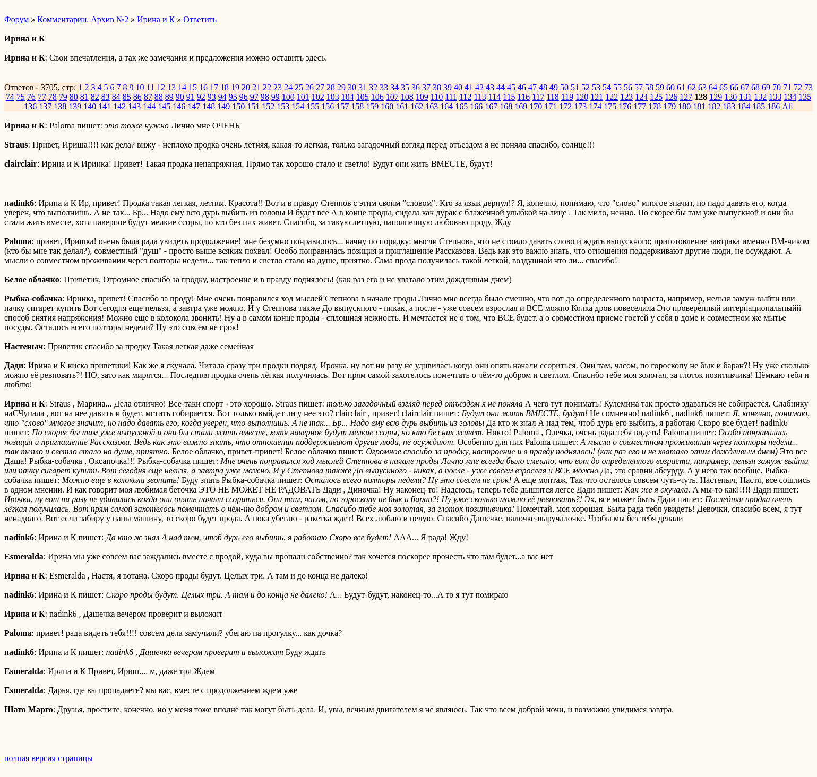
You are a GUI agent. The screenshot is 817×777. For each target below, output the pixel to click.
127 (686, 96)
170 (535, 106)
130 (730, 96)
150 (238, 106)
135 (804, 96)
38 (437, 87)
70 (776, 87)
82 (95, 96)
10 (140, 87)
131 (745, 96)
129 (715, 96)
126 (671, 96)
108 (407, 96)
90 (180, 96)
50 (564, 87)
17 (214, 87)
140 (89, 106)
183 (729, 106)
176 (624, 106)
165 (461, 106)
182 (714, 106)
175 (610, 106)
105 (362, 96)
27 (320, 87)
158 (357, 106)
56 (628, 87)
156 (327, 106)
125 (656, 96)
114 (494, 96)
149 (223, 106)
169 (520, 106)
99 (275, 96)
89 (169, 96)
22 (267, 87)
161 (401, 106)
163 (431, 106)
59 (660, 87)
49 (553, 87)
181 (699, 106)
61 (681, 87)
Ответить (200, 19)
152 (268, 106)
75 (20, 96)
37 (426, 87)
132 (760, 96)
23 (277, 87)
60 (670, 87)
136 (30, 106)
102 (318, 96)
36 (415, 87)
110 (437, 96)
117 (538, 96)
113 (480, 96)
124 (641, 96)
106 (377, 96)
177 (639, 106)
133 (775, 96)
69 (766, 87)
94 (222, 96)
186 (773, 106)
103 (332, 96)
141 (104, 106)
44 (500, 87)
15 (192, 87)
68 (755, 87)
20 (246, 87)
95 (233, 96)
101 (303, 96)
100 (288, 96)
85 (127, 96)
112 (465, 96)
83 (105, 96)
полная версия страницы (48, 758)
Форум (16, 19)
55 (617, 87)
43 (490, 87)
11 (150, 87)
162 (416, 106)
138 (60, 106)
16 (203, 87)
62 (691, 87)
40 (458, 87)
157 (342, 106)
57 (638, 87)
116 (524, 96)
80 (74, 96)
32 (373, 87)
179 (669, 106)
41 (469, 87)
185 (758, 106)
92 (201, 96)
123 (626, 96)
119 (567, 96)
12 (161, 87)
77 (42, 96)
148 (208, 106)
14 (182, 87)
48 (543, 87)
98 (265, 96)
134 (790, 96)
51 (575, 87)
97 (254, 96)
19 (235, 87)
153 (283, 106)
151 (253, 106)
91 (190, 96)
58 (649, 87)
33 (384, 87)
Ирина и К (156, 19)
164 (446, 106)
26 (309, 87)
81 (84, 96)
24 (288, 87)
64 (713, 87)
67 (745, 87)
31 (362, 87)
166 (476, 106)
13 (171, 87)
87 (148, 96)
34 (394, 87)
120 (581, 96)
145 (164, 106)
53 (596, 87)
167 (491, 106)
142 (119, 106)
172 (565, 106)
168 (506, 106)
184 (743, 106)
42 (479, 87)
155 (312, 106)
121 (596, 96)
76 (31, 96)
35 (405, 87)
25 (299, 87)
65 (723, 87)
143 (134, 106)
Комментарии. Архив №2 (82, 19)
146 (179, 106)
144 (149, 106)
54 (607, 87)
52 (585, 87)
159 (372, 106)
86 (137, 96)
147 (193, 106)
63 (702, 87)
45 (511, 87)
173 (580, 106)
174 (595, 106)
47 (532, 87)
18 (224, 87)
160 (387, 106)
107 (392, 96)
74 (10, 96)
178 (654, 106)
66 (734, 87)
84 (116, 96)
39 (447, 87)
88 (158, 96)
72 (798, 87)
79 (63, 96)
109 (422, 96)
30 (352, 87)
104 (347, 96)
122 (611, 96)
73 (808, 87)
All (787, 106)
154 (297, 106)
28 (330, 87)
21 (256, 87)
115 (509, 96)
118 (552, 96)
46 (522, 87)
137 (45, 106)
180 (684, 106)
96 (243, 96)
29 (341, 87)
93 (212, 96)
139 (74, 106)
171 (550, 106)
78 (52, 96)
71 (787, 87)
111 (451, 96)
